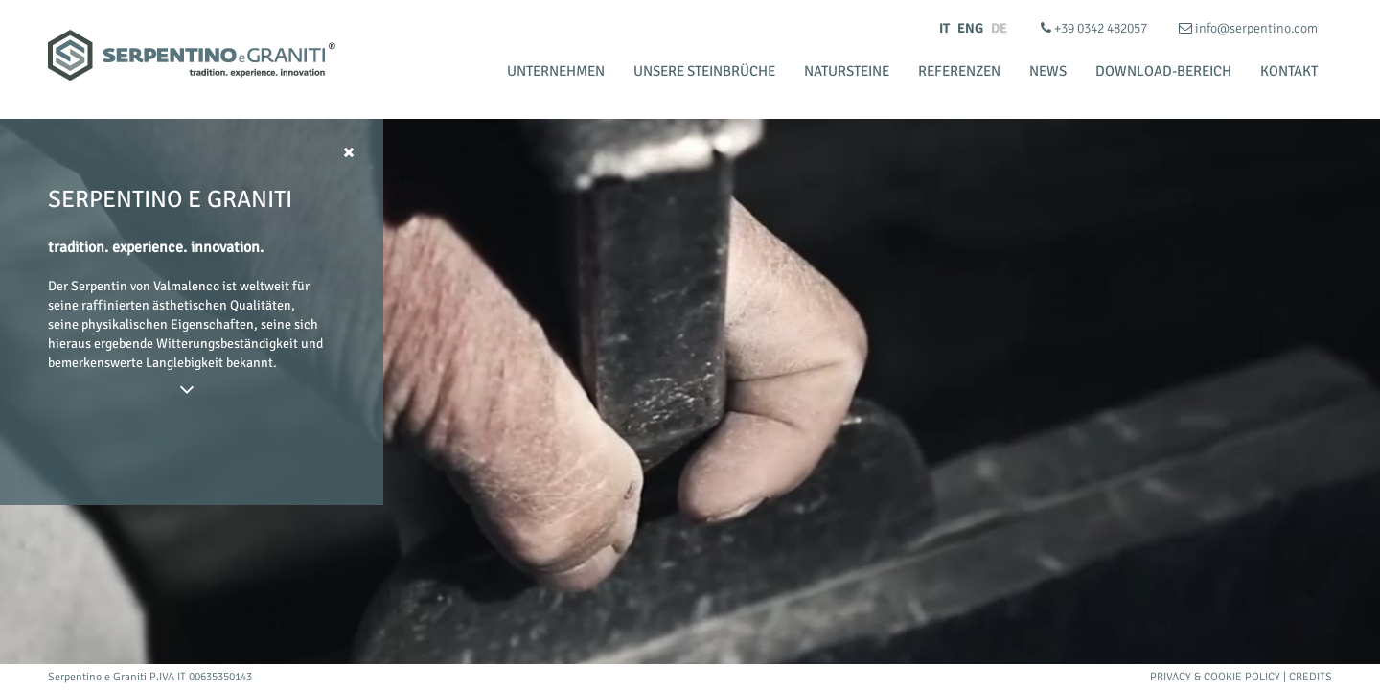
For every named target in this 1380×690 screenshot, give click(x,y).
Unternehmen (556, 71)
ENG (970, 28)
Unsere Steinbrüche (704, 71)
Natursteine (846, 71)
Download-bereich (1163, 71)
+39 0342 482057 (1095, 28)
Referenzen (959, 71)
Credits (1310, 677)
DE (999, 28)
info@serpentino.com (1248, 28)
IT (944, 28)
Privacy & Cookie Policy (1215, 677)
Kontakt (1289, 71)
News (1048, 71)
